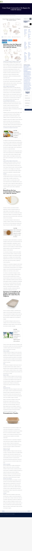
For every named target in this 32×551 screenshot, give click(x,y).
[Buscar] (30, 19)
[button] (4, 43)
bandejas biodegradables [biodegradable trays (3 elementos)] (27, 73)
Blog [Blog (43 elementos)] (25, 76)
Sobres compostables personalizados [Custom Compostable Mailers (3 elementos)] (27, 87)
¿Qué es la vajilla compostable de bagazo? (30, 44)
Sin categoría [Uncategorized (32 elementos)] (27, 89)
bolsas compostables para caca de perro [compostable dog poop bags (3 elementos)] (27, 80)
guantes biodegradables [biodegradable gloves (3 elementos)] (27, 65)
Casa (0, 15)
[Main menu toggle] (31, 1)
